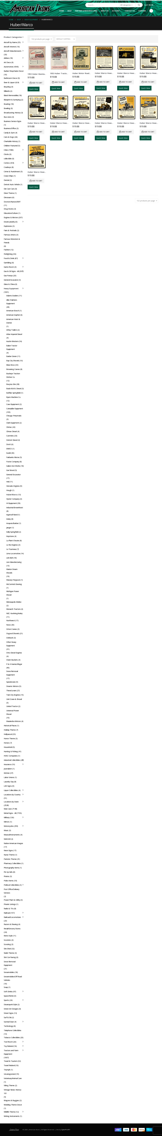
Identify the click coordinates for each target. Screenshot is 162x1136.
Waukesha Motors (13, 721)
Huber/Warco (11, 494)
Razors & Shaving (11, 924)
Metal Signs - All (10, 813)
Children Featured (10, 145)
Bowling (7, 108)
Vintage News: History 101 (12, 1092)
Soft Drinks (8, 991)
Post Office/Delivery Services (11, 891)
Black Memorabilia (11, 95)
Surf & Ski (7, 1017)
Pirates (6, 876)
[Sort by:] (65, 39)
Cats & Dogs (9, 137)
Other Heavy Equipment (11, 644)
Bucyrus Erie (11, 384)
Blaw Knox (10, 365)
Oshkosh (9, 638)
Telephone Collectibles (12, 1030)
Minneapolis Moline (13, 602)
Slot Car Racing (10, 957)
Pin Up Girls (8, 872)
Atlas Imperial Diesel (14, 334)
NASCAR (7, 839)
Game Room (9, 267)
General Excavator (11, 280)
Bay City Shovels (12, 360)
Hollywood (8, 734)
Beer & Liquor (9, 82)
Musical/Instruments (12, 834)
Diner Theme (9, 193)
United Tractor (12, 706)
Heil (7, 481)
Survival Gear (9, 1022)
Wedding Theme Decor (13, 1105)
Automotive (8, 66)
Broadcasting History (12, 112)
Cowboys (7, 167)
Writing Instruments (11, 1116)
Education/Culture (11, 213)
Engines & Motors (11, 217)
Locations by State (11, 801)
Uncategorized (9, 1074)
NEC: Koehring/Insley (14, 613)
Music (6, 830)
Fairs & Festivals (10, 230)
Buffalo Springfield (13, 393)
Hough (9, 490)
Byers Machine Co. (13, 397)
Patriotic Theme (10, 859)
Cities (6, 150)
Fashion (7, 249)
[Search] (139, 5)
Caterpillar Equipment (14, 408)
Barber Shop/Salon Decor (14, 71)
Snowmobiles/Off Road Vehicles (13, 978)
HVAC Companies (10, 756)
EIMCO (9, 448)
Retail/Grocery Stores (12, 928)
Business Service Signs (12, 121)
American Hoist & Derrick (13, 321)
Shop (69, 11)
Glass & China (9, 284)
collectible (7, 158)
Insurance (7, 764)
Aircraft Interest (10, 46)
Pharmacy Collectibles (12, 863)
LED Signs (8, 786)
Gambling (7, 262)
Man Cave (8, 809)
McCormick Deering (14, 584)
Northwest (10, 620)
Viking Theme (9, 1085)
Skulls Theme (9, 953)
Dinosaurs (8, 197)
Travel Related (9, 1065)
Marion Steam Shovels (11, 571)
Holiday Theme (10, 730)
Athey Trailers (11, 330)
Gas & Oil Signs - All (11, 271)
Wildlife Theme (9, 1112)
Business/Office (10, 128)
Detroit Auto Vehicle (12, 184)
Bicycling (7, 87)
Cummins (10, 436)
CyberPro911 (65, 1130)
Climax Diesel (11, 431)
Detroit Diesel (11, 440)
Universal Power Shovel (12, 712)
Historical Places (10, 725)
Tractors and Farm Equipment (11, 1052)
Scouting (7, 944)
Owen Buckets (12, 660)
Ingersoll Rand (11, 514)
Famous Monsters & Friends (12, 241)
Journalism (8, 768)
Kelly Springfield (12, 532)
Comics (6, 163)
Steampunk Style (10, 1004)
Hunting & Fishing (11, 751)
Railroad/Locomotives (12, 917)
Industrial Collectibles (12, 760)
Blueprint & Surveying (12, 99)
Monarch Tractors (13, 609)
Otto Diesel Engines (14, 652)
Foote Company (12, 461)
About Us (105, 11)
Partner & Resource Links (86, 11)
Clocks (6, 154)
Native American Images (13, 843)
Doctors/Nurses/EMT (12, 202)
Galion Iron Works (13, 466)
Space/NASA (9, 996)
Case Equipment (12, 404)
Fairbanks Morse (12, 457)
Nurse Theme (9, 855)
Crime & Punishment (12, 171)
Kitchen (7, 773)
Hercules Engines (12, 486)
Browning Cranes (13, 369)
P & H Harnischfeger (14, 664)
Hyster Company (12, 499)
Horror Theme (9, 738)
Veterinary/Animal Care (13, 1078)
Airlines (6, 58)
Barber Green (11, 356)
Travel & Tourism (10, 1061)
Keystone (10, 536)
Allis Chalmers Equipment (11, 302)
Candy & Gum (9, 132)
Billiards (7, 91)
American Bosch (12, 310)
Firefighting (8, 254)
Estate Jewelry (9, 222)
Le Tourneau (11, 549)
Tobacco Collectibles (12, 1037)
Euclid (8, 453)
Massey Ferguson (13, 580)
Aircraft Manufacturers (12, 51)
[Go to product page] (37, 58)
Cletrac (9, 427)
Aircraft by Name (10, 42)
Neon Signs (8, 850)
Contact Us (130, 11)
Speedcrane (10, 682)
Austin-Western (12, 341)
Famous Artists (10, 234)
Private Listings (10, 904)
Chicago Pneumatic (14, 415)
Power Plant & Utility (12, 900)
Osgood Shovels (12, 633)
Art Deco (7, 62)
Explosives (8, 226)
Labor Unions (9, 777)
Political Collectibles (11, 885)
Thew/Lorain (11, 690)
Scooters (7, 940)
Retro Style (8, 935)
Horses (6, 743)
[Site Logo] (30, 8)
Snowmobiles (9, 972)
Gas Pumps (8, 275)
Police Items (8, 880)
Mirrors (6, 822)
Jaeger (8, 527)
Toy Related (8, 1046)
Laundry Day (9, 781)
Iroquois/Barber (12, 523)
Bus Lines (7, 117)
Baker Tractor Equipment (11, 347)
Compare (142, 11)
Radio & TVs (8, 908)
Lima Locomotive (13, 553)
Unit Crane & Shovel (14, 699)
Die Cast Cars (9, 189)
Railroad (7, 913)
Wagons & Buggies (11, 1100)
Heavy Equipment (11, 288)
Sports (6, 1000)
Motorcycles (8, 826)
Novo (8, 625)
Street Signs (8, 1013)
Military (6, 817)
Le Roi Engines (12, 545)
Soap (6, 987)
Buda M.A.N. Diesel (13, 388)
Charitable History (11, 141)
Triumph (7, 1069)
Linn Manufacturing (13, 562)
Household (8, 747)
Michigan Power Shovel (12, 593)
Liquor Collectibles (11, 790)
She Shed (7, 948)
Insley (8, 519)
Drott (8, 444)
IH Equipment (11, 503)
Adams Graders (12, 295)
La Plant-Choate (12, 540)
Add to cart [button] (37, 83)
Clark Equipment (12, 423)
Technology (8, 1026)
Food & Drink (9, 258)
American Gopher (13, 315)
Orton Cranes (11, 629)
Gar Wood (10, 470)
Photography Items (11, 867)
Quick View (33, 89)
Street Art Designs (11, 1009)
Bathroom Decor (10, 78)
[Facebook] (151, 11)
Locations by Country (12, 794)
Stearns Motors (12, 686)
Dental (6, 180)
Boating (7, 104)
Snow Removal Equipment (12, 673)
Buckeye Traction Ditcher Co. (13, 375)
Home (61, 11)
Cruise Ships (8, 176)
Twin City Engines (13, 695)
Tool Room (8, 1042)
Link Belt (9, 558)
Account (116, 11)
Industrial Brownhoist (14, 507)
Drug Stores (8, 209)
